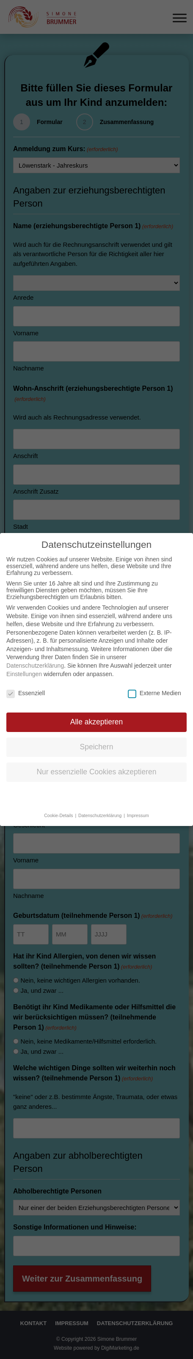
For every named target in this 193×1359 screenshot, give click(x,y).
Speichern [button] (96, 738)
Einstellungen (24, 665)
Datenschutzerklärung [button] (100, 806)
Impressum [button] (138, 806)
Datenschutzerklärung (35, 657)
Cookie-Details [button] (59, 806)
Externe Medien (154, 684)
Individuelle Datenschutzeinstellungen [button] (97, 788)
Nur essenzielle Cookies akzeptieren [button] (96, 763)
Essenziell (25, 684)
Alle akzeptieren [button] (96, 713)
